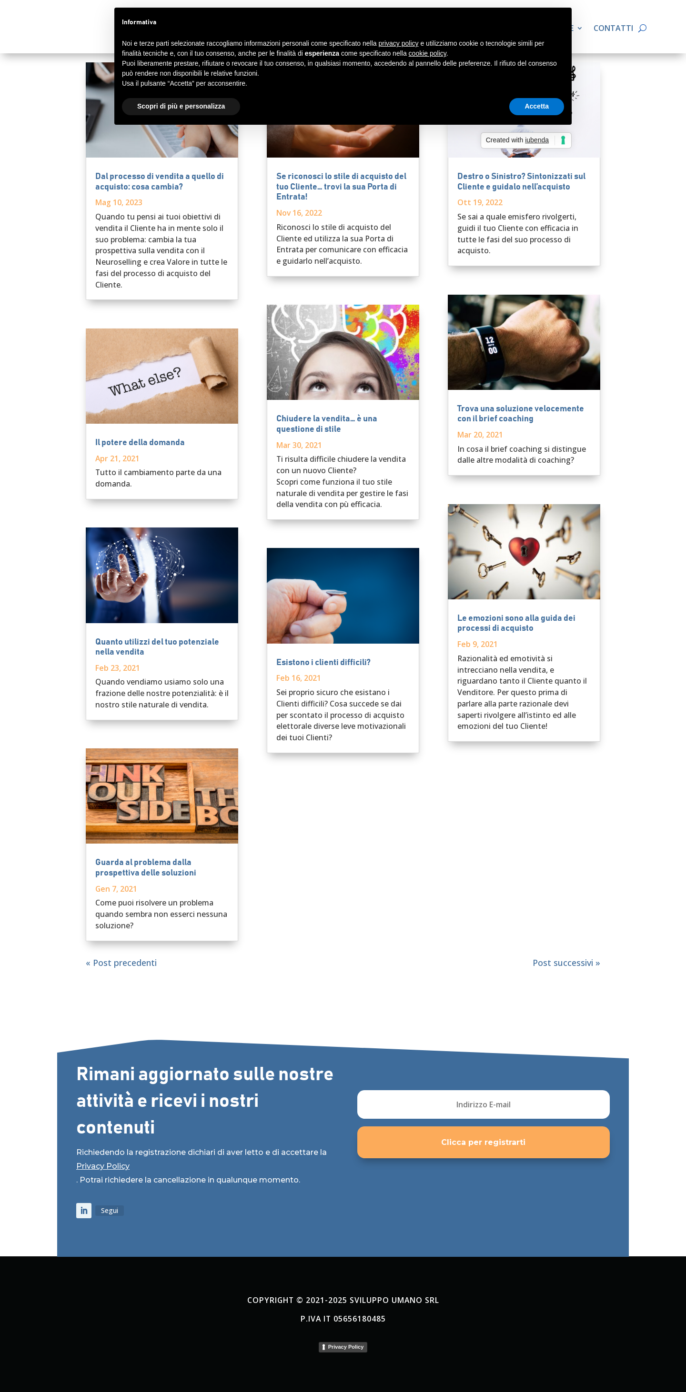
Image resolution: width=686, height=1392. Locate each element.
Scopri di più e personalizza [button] (181, 106)
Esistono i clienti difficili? (323, 662)
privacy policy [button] (399, 43)
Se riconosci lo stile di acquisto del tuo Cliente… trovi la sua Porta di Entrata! (341, 186)
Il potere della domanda (140, 442)
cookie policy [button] (427, 53)
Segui (109, 1210)
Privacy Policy (103, 1166)
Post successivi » (566, 962)
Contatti (613, 29)
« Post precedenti (121, 962)
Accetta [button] (537, 106)
